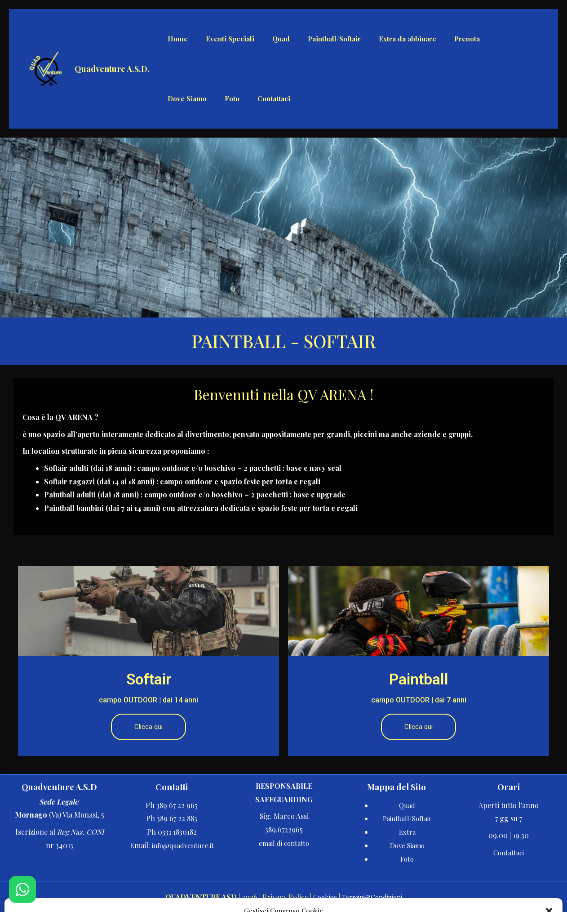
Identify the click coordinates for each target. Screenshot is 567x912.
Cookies (321, 896)
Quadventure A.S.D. (112, 68)
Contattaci (509, 851)
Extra (407, 831)
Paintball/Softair (407, 818)
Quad (407, 804)
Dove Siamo (407, 844)
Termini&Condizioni (373, 896)
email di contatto (284, 842)
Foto (407, 858)
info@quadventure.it (183, 844)
